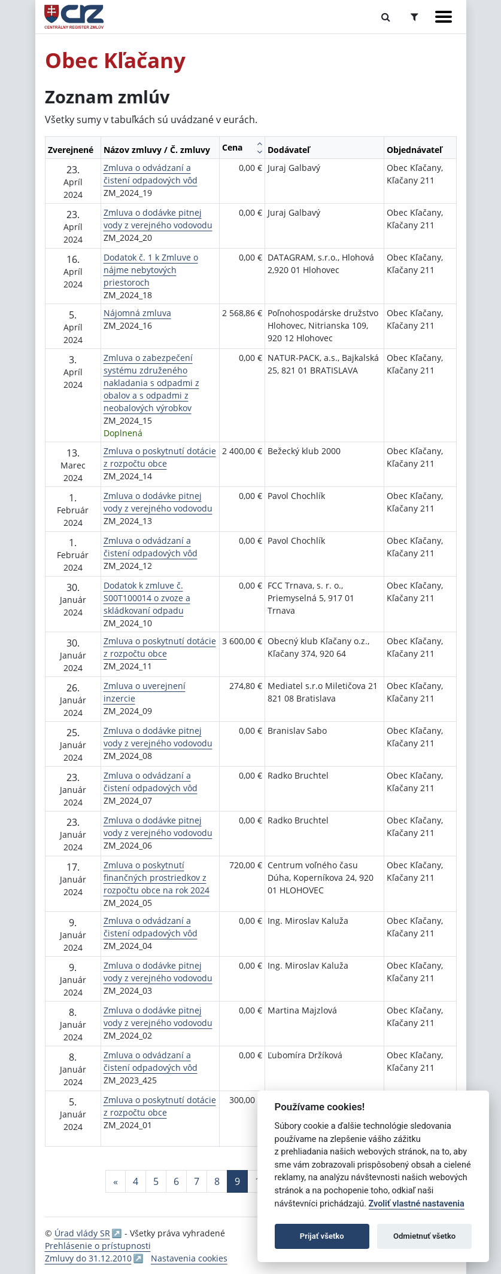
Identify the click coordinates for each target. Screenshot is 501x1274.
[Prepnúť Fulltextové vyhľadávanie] (386, 16)
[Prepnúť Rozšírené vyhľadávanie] (414, 16)
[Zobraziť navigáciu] (443, 16)
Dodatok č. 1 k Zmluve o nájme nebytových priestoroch (151, 270)
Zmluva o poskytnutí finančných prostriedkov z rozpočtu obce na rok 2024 (156, 877)
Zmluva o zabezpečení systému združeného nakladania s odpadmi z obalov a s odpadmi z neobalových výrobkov (151, 383)
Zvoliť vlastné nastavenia (416, 1204)
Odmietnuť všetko (424, 1236)
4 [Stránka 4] (135, 1181)
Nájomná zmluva (137, 312)
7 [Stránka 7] (196, 1181)
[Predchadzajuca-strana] (115, 1181)
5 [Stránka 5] (156, 1181)
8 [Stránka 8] (217, 1181)
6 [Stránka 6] (176, 1181)
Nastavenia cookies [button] (189, 1258)
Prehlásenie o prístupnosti (98, 1245)
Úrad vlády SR (82, 1233)
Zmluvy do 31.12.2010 (88, 1258)
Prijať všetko (322, 1236)
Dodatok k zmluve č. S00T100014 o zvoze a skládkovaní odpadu (147, 598)
